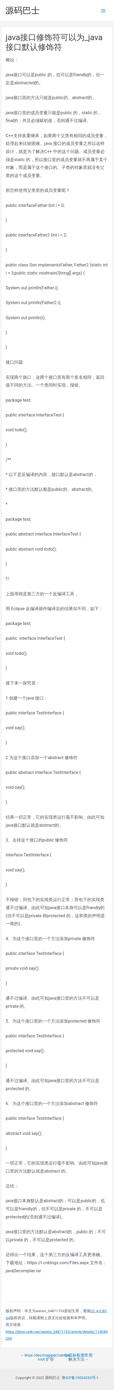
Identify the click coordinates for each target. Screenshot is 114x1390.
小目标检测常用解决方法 (78, 1357)
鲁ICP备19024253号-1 (80, 1377)
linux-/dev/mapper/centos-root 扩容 (46, 1357)
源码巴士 (22, 10)
